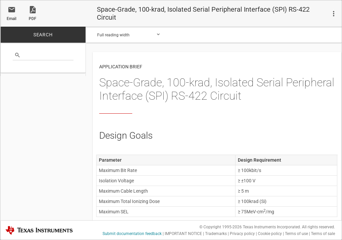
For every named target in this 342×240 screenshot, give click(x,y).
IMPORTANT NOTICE (183, 233)
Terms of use (296, 233)
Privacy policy (242, 233)
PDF (32, 18)
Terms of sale (323, 233)
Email (11, 18)
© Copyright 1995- (220, 227)
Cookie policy (270, 233)
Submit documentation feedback (132, 233)
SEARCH (43, 34)
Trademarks (216, 233)
